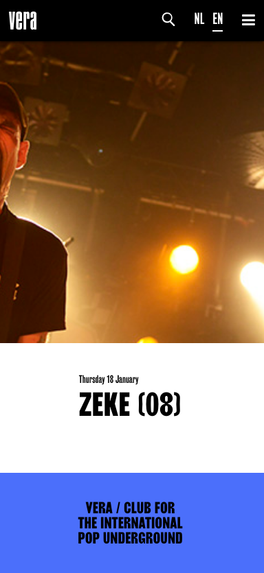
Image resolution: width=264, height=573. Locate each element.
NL (200, 19)
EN (217, 19)
